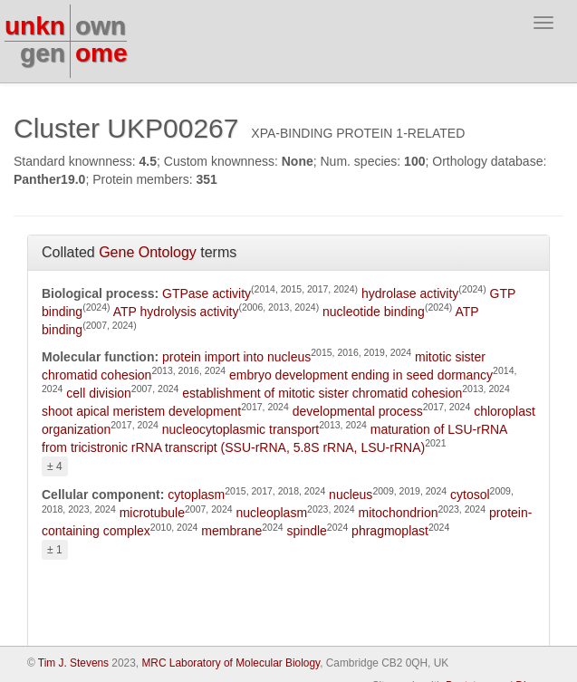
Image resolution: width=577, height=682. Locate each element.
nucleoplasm (271, 512)
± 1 (55, 549)
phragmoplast (389, 531)
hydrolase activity (409, 293)
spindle (306, 531)
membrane (231, 531)
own (100, 26)
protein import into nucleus (236, 357)
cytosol (470, 494)
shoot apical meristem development (141, 411)
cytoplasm (196, 494)
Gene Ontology (148, 252)
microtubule (152, 512)
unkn (35, 26)
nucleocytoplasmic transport (241, 429)
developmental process (358, 411)
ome (101, 53)
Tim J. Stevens (73, 663)
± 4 (55, 466)
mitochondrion (398, 512)
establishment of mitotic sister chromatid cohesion (322, 393)
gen (42, 53)
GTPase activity (206, 293)
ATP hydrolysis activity (176, 311)
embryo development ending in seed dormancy (361, 375)
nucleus (350, 494)
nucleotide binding (373, 311)
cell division (98, 393)
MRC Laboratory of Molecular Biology (230, 663)
